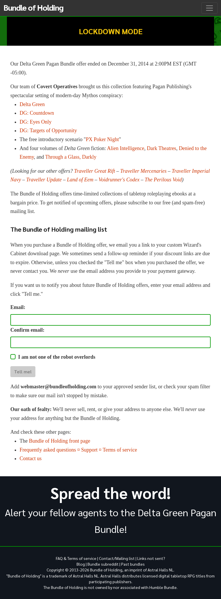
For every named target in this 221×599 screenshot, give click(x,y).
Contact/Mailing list (117, 558)
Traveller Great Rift (94, 171)
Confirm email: (27, 330)
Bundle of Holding (33, 7)
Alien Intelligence (125, 148)
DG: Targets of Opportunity (48, 130)
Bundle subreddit (103, 564)
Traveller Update (44, 180)
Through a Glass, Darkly (70, 157)
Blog (81, 564)
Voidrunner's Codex (118, 180)
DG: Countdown (37, 113)
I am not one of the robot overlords (56, 357)
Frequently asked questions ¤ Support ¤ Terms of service (78, 450)
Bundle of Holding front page (59, 441)
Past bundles (133, 564)
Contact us (31, 458)
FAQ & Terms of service (76, 558)
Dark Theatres (161, 148)
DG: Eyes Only (36, 122)
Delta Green (32, 104)
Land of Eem (80, 180)
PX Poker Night (102, 139)
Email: (17, 307)
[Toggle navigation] (209, 8)
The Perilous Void (163, 180)
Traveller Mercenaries (143, 171)
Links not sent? (151, 558)
